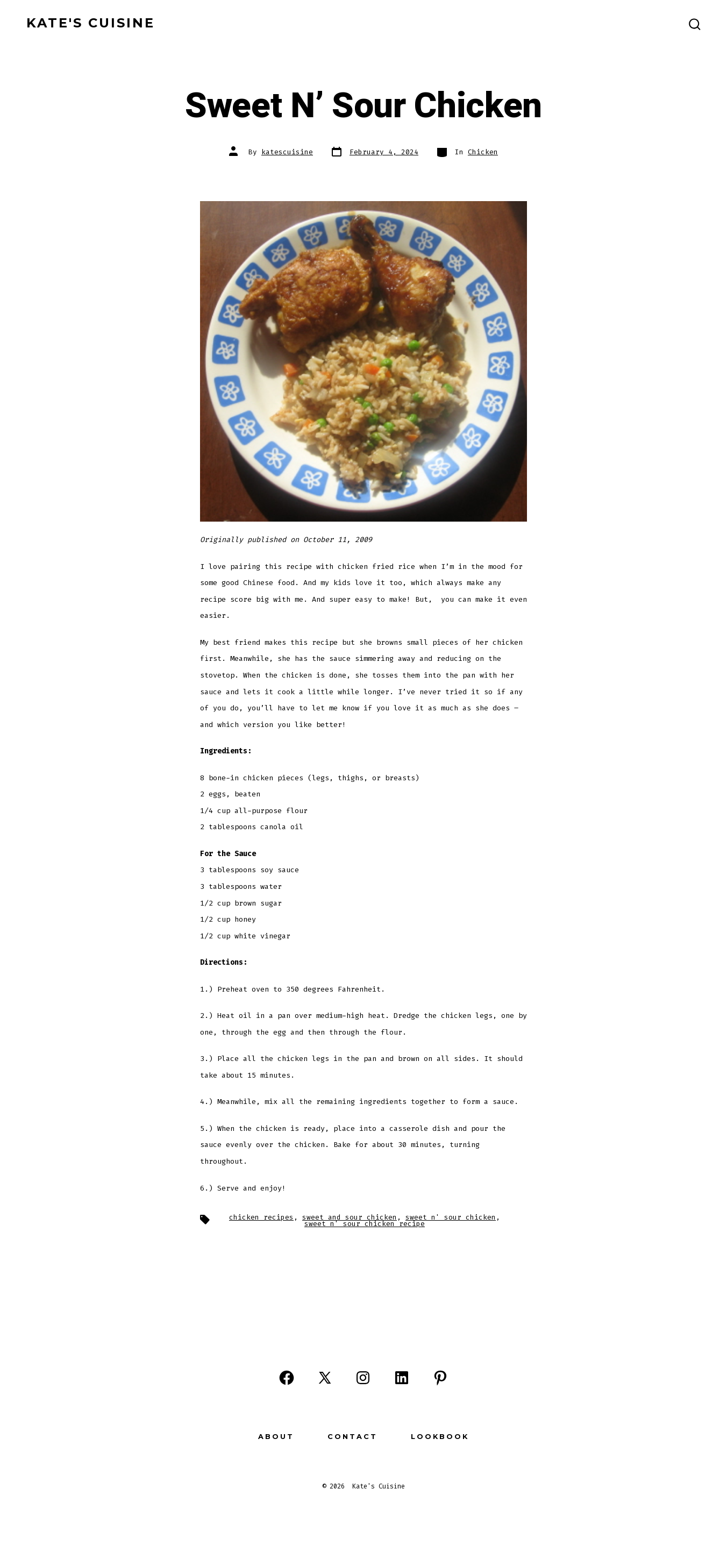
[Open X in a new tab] (324, 1377)
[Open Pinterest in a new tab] (440, 1377)
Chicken (483, 151)
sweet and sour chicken (349, 1217)
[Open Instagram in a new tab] (363, 1377)
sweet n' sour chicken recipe (364, 1223)
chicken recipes (261, 1217)
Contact (352, 1437)
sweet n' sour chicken (450, 1217)
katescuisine (287, 151)
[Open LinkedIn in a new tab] (401, 1377)
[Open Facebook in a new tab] (286, 1377)
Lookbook (440, 1437)
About (276, 1437)
